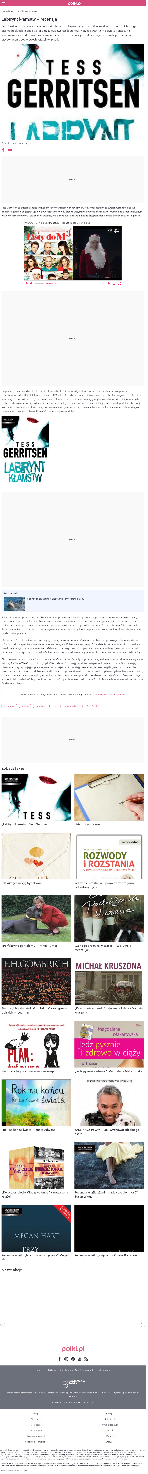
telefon (25, 706)
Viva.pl (110, 1430)
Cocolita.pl (36, 1424)
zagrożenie (9, 706)
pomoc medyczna (71, 706)
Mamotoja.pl (36, 1430)
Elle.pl (36, 1413)
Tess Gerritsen (94, 706)
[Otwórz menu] (3, 3)
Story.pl (109, 1441)
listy (54, 706)
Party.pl (109, 1413)
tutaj (25, 1470)
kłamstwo (40, 706)
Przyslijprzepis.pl (110, 1424)
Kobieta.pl (110, 1419)
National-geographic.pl (36, 1441)
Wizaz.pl (110, 1436)
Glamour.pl (36, 1419)
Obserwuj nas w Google (111, 694)
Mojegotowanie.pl (36, 1436)
